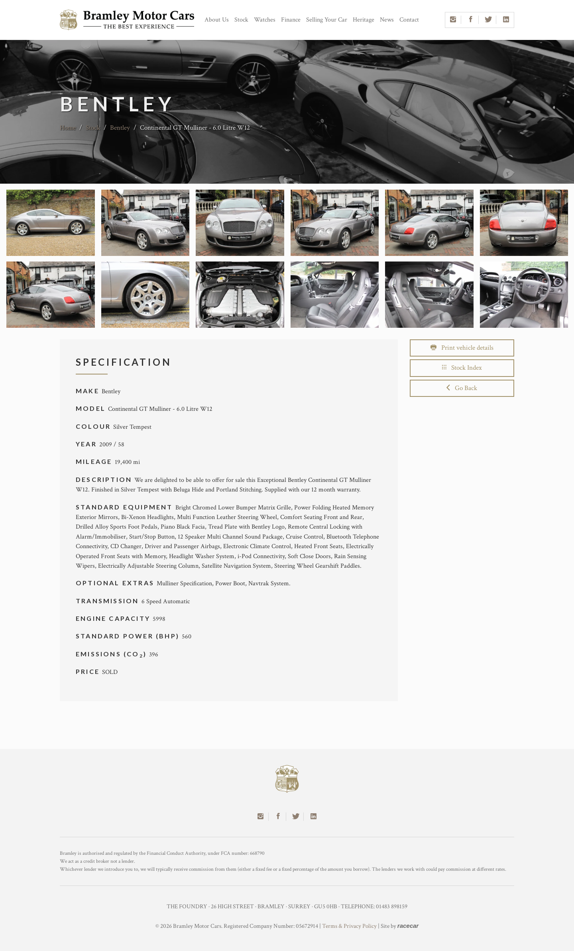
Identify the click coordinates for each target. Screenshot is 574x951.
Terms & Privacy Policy (349, 926)
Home (68, 127)
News (387, 20)
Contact (409, 20)
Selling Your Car (326, 20)
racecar (408, 925)
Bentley (120, 127)
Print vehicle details (462, 347)
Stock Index (462, 367)
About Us (216, 20)
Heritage (363, 20)
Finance (291, 20)
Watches (264, 20)
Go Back (461, 388)
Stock (241, 20)
